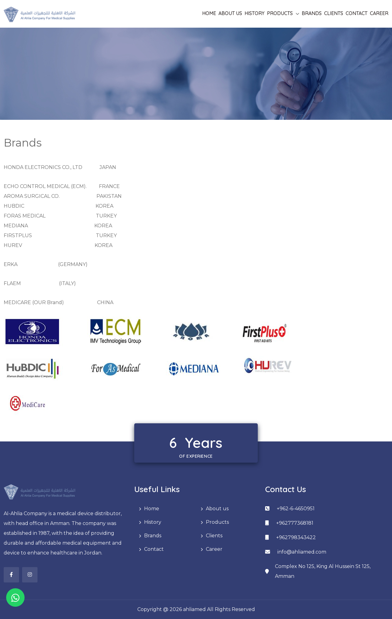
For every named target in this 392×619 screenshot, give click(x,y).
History (255, 13)
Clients (333, 13)
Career (379, 13)
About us (230, 13)
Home (209, 13)
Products (280, 13)
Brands (312, 13)
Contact (356, 13)
